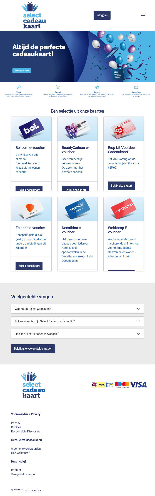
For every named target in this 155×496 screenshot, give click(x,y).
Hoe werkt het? (20, 453)
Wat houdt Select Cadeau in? (33, 309)
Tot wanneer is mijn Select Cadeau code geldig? (45, 321)
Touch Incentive (31, 490)
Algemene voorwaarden (26, 448)
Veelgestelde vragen (23, 474)
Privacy (15, 423)
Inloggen (102, 15)
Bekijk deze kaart (29, 190)
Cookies (16, 427)
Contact (16, 470)
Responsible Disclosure (25, 431)
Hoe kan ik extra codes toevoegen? (36, 334)
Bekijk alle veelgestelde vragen (33, 348)
